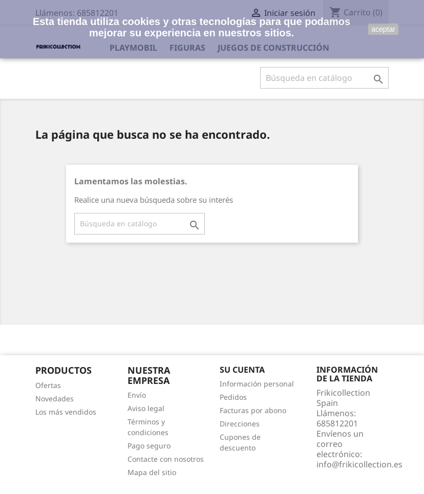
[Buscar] (324, 78)
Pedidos (233, 397)
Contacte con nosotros (166, 459)
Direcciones (240, 423)
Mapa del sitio (152, 472)
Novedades (54, 398)
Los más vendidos (65, 412)
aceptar (383, 29)
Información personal (257, 384)
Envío (137, 395)
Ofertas (48, 385)
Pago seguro (149, 445)
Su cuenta (242, 369)
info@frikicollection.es (359, 464)
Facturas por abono (253, 410)
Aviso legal (146, 408)
